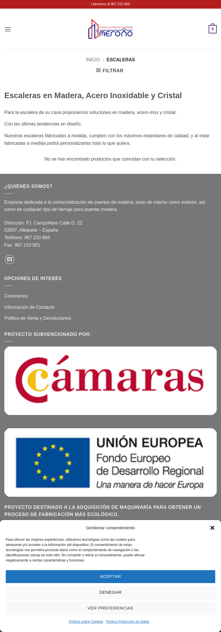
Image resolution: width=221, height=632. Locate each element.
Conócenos (16, 296)
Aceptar (110, 576)
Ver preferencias (111, 608)
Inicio (93, 59)
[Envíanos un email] (9, 259)
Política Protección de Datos (127, 622)
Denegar (110, 592)
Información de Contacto (29, 307)
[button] (212, 528)
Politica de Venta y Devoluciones (37, 318)
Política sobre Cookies (86, 622)
